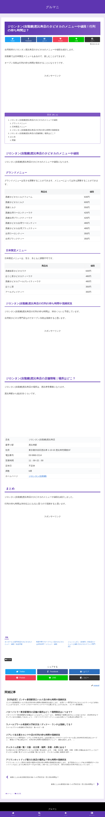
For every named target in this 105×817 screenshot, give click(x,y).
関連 (14, 140)
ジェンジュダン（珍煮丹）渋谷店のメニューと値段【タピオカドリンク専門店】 (81, 644)
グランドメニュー (19, 123)
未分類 (8, 659)
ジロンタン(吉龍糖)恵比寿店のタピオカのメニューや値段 (34, 120)
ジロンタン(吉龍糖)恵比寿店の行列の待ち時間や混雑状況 (36, 130)
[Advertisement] (52, 94)
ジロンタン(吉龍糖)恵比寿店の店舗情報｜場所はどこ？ (33, 133)
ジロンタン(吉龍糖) (38, 476)
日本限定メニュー (19, 127)
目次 (49, 114)
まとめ (13, 137)
